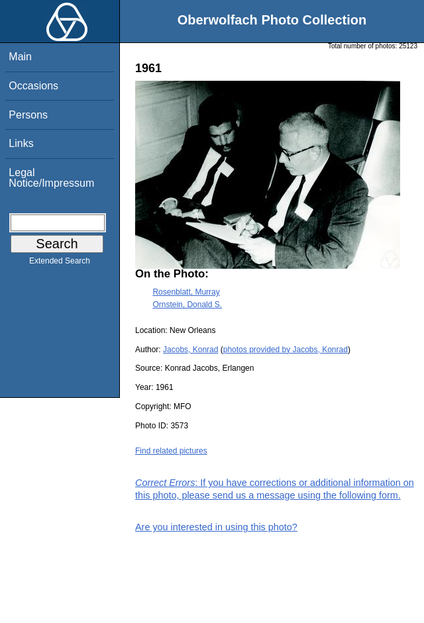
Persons (28, 114)
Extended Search (59, 263)
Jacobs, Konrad (190, 349)
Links (21, 143)
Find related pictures (171, 450)
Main (20, 56)
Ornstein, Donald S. (187, 304)
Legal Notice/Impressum (51, 178)
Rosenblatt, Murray (185, 292)
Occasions (33, 85)
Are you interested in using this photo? (216, 527)
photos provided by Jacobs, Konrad (285, 349)
